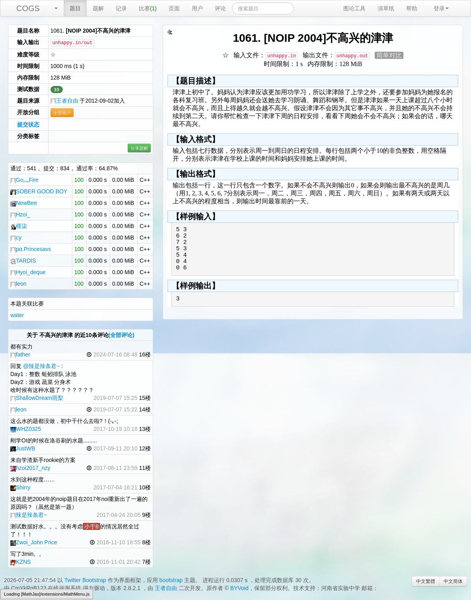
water (17, 315)
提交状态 (28, 124)
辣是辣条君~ (28, 515)
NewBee (23, 203)
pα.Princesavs (30, 249)
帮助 (411, 8)
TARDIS (23, 260)
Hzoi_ (20, 214)
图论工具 (354, 8)
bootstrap (171, 580)
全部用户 (62, 112)
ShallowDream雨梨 (36, 398)
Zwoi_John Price (33, 542)
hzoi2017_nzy (30, 468)
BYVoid (239, 588)
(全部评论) (121, 335)
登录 (441, 8)
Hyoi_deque (28, 272)
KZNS (20, 562)
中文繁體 (425, 581)
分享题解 (139, 148)
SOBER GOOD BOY (38, 191)
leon (18, 284)
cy (15, 237)
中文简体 (453, 581)
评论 (220, 8)
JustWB (22, 448)
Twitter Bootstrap (85, 580)
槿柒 (18, 226)
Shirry (20, 487)
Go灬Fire (24, 180)
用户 (197, 8)
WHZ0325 (25, 429)
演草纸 (386, 8)
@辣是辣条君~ (41, 366)
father (20, 354)
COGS (28, 8)
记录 (121, 8)
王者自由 (64, 100)
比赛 (148, 8)
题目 (75, 8)
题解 (98, 8)
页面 (174, 8)
